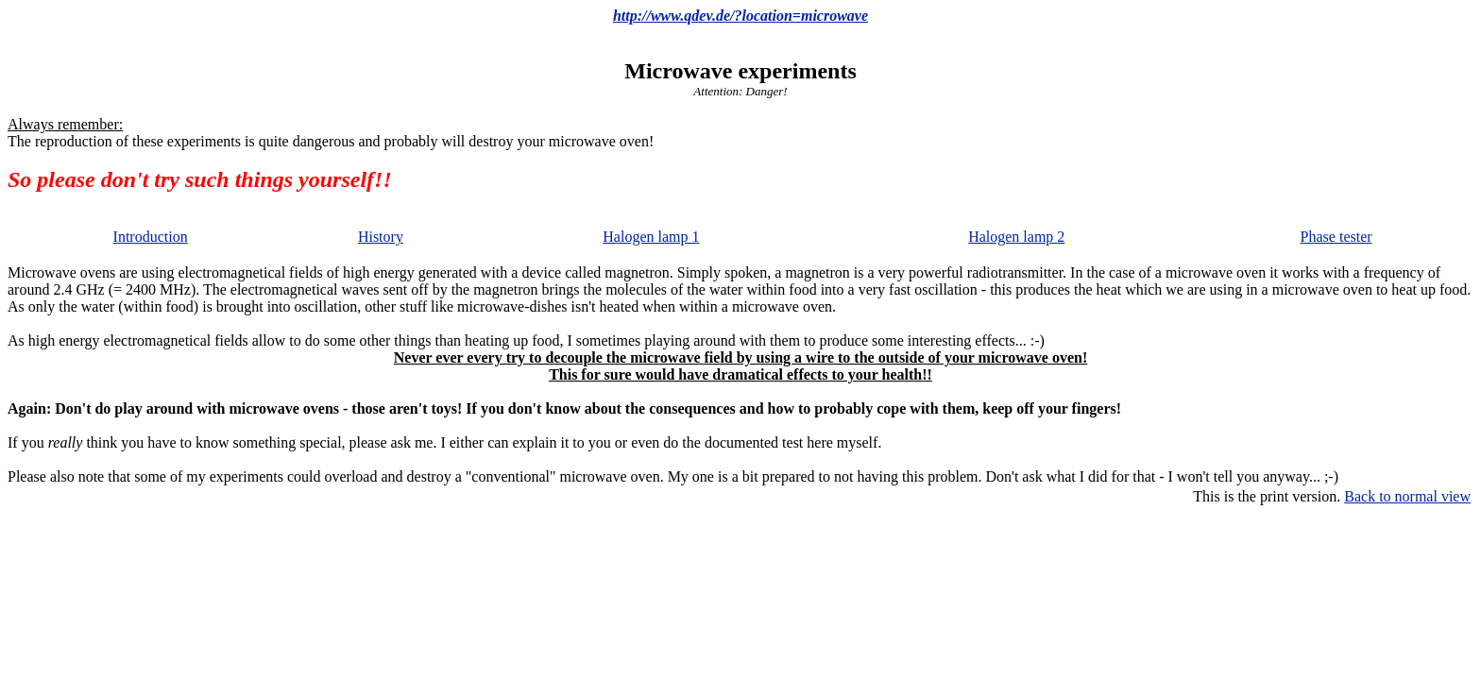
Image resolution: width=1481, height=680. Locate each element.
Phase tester (1336, 237)
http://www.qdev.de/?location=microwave (740, 16)
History (380, 237)
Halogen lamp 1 (651, 237)
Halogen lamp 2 (1016, 237)
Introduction (150, 237)
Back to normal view (1407, 496)
